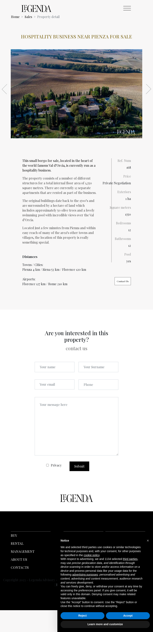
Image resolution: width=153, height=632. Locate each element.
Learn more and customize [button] (105, 624)
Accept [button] (128, 615)
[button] (148, 540)
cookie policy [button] (91, 555)
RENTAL (17, 543)
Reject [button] (82, 615)
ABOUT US (19, 559)
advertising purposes (85, 574)
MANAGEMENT (22, 551)
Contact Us (123, 281)
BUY (14, 535)
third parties (130, 559)
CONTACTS (20, 567)
